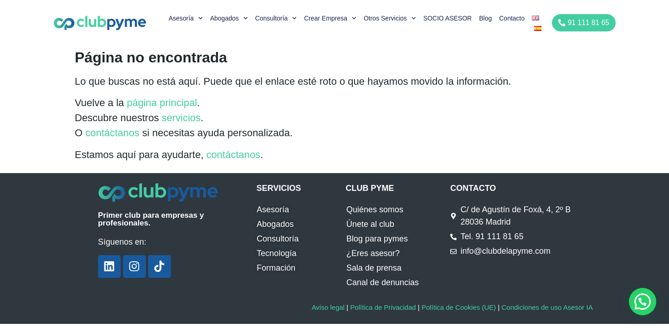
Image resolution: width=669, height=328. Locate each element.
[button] (642, 301)
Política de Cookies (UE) (459, 307)
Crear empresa (331, 18)
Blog (486, 18)
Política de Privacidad (383, 307)
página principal (162, 102)
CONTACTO (473, 188)
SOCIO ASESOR (448, 18)
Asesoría (187, 18)
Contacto (513, 18)
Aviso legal (328, 307)
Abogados (230, 18)
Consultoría (277, 18)
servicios (181, 117)
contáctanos (112, 132)
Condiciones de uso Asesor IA (547, 307)
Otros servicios (391, 18)
